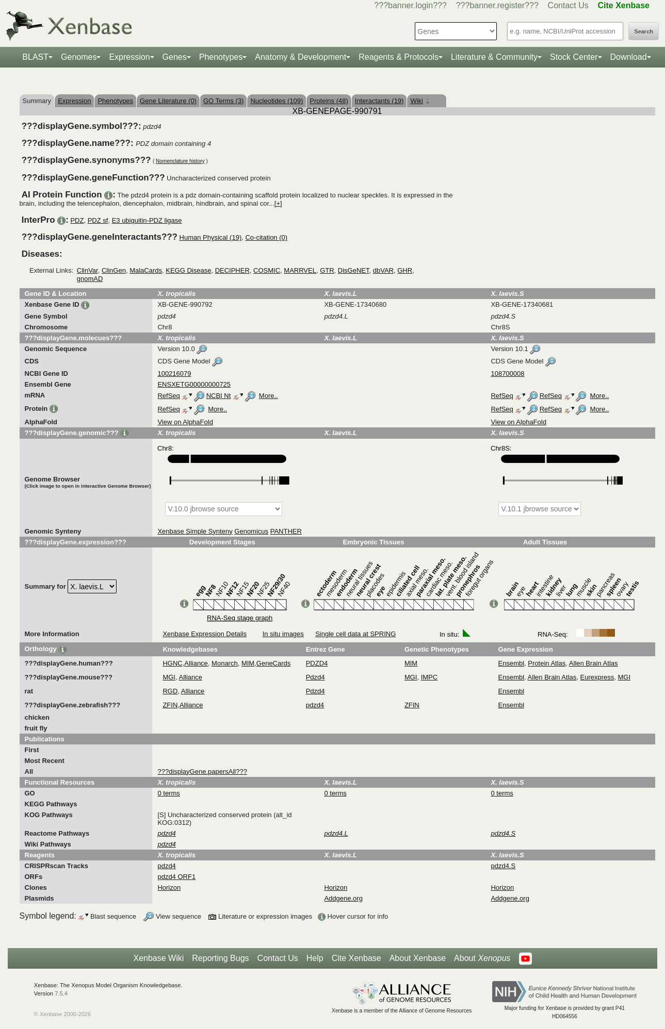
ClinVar (87, 270)
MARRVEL (300, 270)
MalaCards (145, 270)
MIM (247, 663)
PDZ (77, 220)
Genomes (78, 57)
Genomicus (251, 531)
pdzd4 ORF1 (176, 877)
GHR (404, 270)
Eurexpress (597, 677)
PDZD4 (317, 663)
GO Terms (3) (223, 101)
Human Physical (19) (211, 237)
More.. (268, 396)
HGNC (172, 663)
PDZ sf (98, 220)
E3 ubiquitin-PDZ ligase (147, 220)
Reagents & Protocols (399, 57)
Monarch (225, 663)
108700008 (507, 373)
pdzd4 (315, 705)
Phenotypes (221, 57)
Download (628, 57)
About (482, 958)
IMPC (429, 677)
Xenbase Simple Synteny (194, 531)
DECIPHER (232, 270)
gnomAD (90, 279)
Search (643, 31)
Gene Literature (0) (168, 101)
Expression (129, 57)
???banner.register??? (497, 5)
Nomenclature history (180, 161)
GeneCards (273, 663)
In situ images (283, 634)
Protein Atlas (546, 663)
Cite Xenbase (356, 958)
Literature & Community (494, 57)
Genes (175, 57)
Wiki (419, 101)
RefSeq (168, 396)
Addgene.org (343, 898)
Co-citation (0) (266, 237)
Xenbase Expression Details (205, 634)
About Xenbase (418, 958)
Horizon (169, 887)
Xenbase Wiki (158, 958)
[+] (278, 203)
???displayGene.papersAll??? (202, 771)
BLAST (35, 57)
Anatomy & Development (300, 57)
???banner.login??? (410, 5)
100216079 (174, 373)
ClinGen (114, 270)
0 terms (168, 793)
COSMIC (266, 270)
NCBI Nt (218, 396)
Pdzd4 (315, 677)
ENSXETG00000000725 (194, 384)
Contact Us (568, 5)
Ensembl (511, 663)
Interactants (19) (379, 101)
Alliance (196, 663)
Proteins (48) (329, 101)
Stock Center (573, 57)
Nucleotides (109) (276, 101)
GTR (327, 270)
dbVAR (383, 270)
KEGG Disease (188, 270)
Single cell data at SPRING (355, 634)
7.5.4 (61, 993)
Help (314, 958)
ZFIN (170, 705)
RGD (170, 691)
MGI (169, 677)
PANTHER (286, 531)
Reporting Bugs (220, 958)
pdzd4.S (503, 866)
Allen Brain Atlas (593, 663)
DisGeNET (353, 270)
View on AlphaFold (185, 422)
